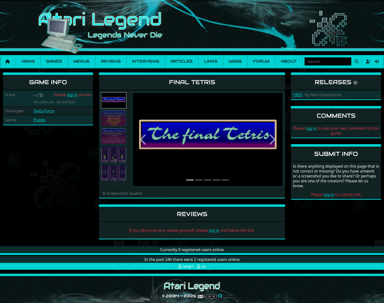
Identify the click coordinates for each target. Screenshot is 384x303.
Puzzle (39, 120)
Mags (235, 61)
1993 (297, 94)
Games (54, 61)
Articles (181, 61)
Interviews (145, 61)
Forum (261, 61)
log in (72, 94)
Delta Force (44, 111)
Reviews (111, 61)
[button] (143, 139)
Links (210, 61)
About (289, 61)
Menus (81, 61)
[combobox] (327, 61)
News (28, 61)
